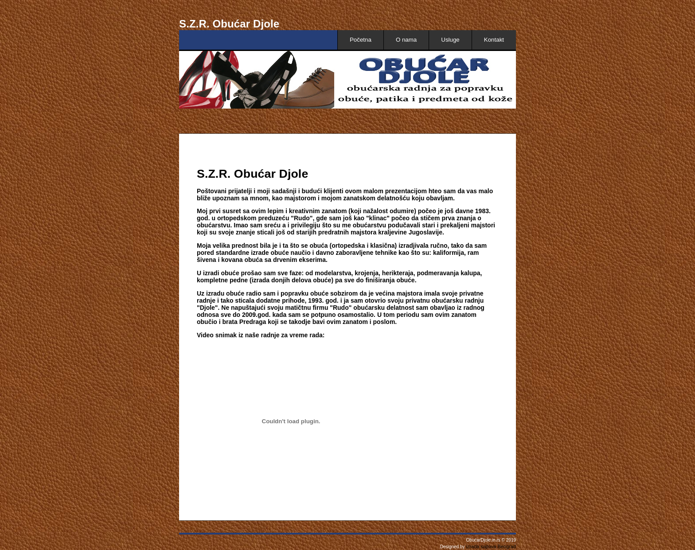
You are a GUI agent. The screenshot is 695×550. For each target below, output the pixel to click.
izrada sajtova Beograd (490, 546)
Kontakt (494, 39)
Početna (360, 39)
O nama (406, 39)
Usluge (450, 39)
